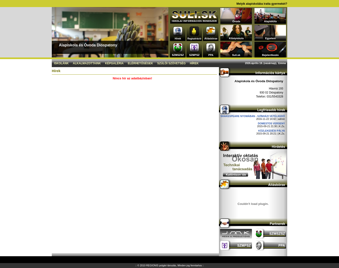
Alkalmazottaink (87, 63)
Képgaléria (114, 63)
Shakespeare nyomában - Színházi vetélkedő (252, 116)
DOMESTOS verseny (271, 123)
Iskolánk (61, 63)
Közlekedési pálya (271, 130)
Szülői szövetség (171, 63)
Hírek (194, 63)
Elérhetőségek (140, 63)
